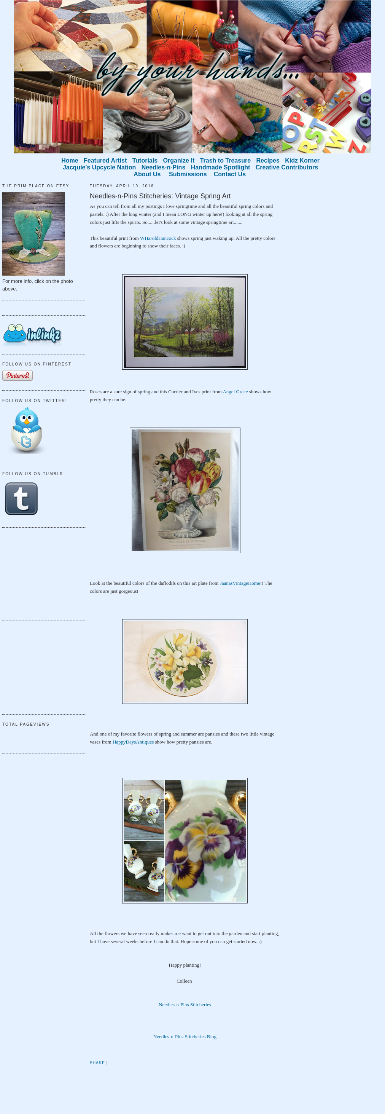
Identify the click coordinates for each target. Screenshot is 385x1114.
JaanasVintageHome (240, 583)
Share (97, 1063)
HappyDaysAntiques (133, 742)
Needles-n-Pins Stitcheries (185, 1004)
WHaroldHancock (158, 238)
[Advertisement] (40, 573)
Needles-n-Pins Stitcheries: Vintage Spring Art (160, 196)
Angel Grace (235, 391)
